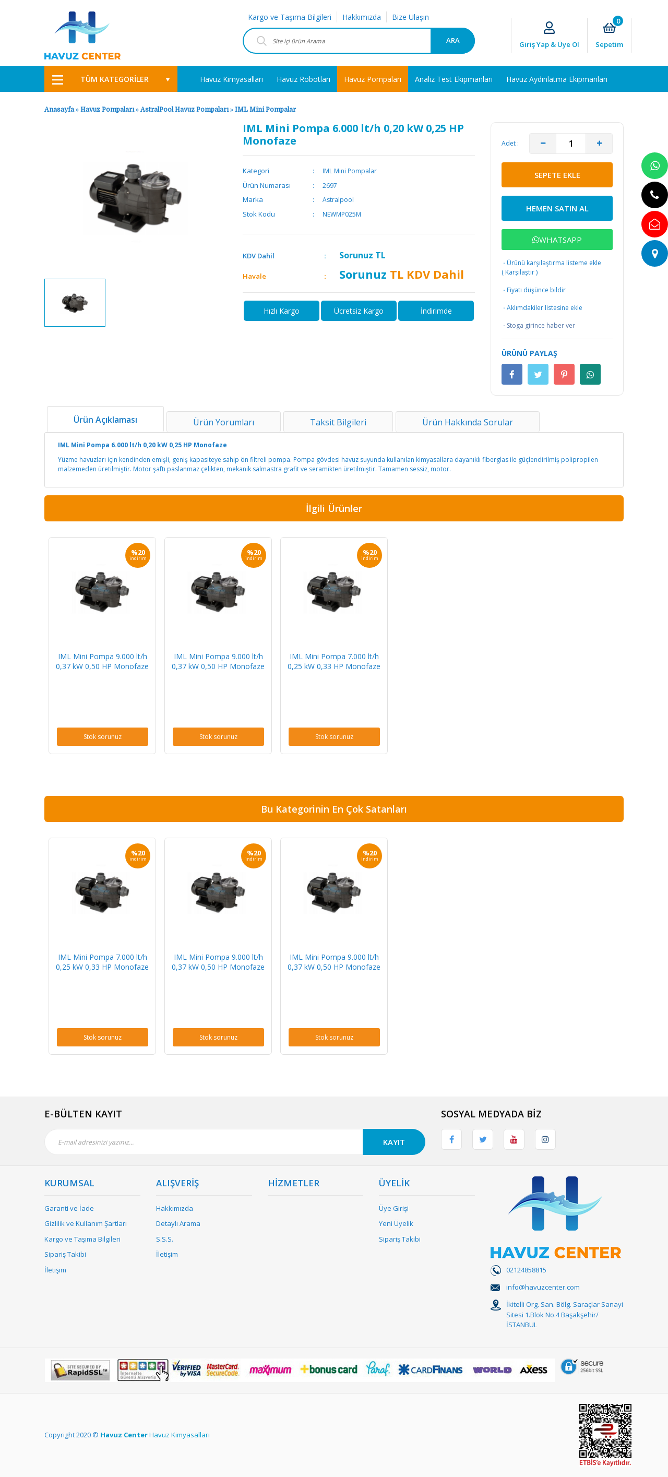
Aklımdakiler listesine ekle (542, 308)
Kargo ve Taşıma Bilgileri (289, 17)
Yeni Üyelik (396, 1223)
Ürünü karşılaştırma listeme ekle (551, 262)
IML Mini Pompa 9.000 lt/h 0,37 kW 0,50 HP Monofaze (102, 661)
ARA (453, 40)
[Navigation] (110, 79)
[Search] (359, 41)
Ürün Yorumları (223, 422)
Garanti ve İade (69, 1208)
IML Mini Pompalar (265, 109)
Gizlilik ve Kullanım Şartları (85, 1223)
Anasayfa (59, 109)
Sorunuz (356, 255)
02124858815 (526, 1269)
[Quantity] (571, 143)
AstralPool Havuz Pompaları (184, 109)
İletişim (55, 1269)
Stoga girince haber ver (538, 325)
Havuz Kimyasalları (179, 1434)
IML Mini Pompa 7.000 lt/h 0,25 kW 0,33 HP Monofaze (334, 661)
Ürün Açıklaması (105, 419)
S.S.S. (164, 1239)
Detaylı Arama (178, 1223)
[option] (74, 303)
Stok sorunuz (103, 736)
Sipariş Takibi (65, 1254)
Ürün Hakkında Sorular (467, 422)
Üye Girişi (394, 1208)
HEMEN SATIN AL (557, 208)
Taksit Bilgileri (338, 422)
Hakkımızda (361, 17)
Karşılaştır (519, 272)
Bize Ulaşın (410, 17)
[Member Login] (549, 35)
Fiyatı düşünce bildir (534, 290)
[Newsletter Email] (234, 1142)
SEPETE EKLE (557, 175)
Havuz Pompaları (107, 109)
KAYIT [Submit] (394, 1142)
